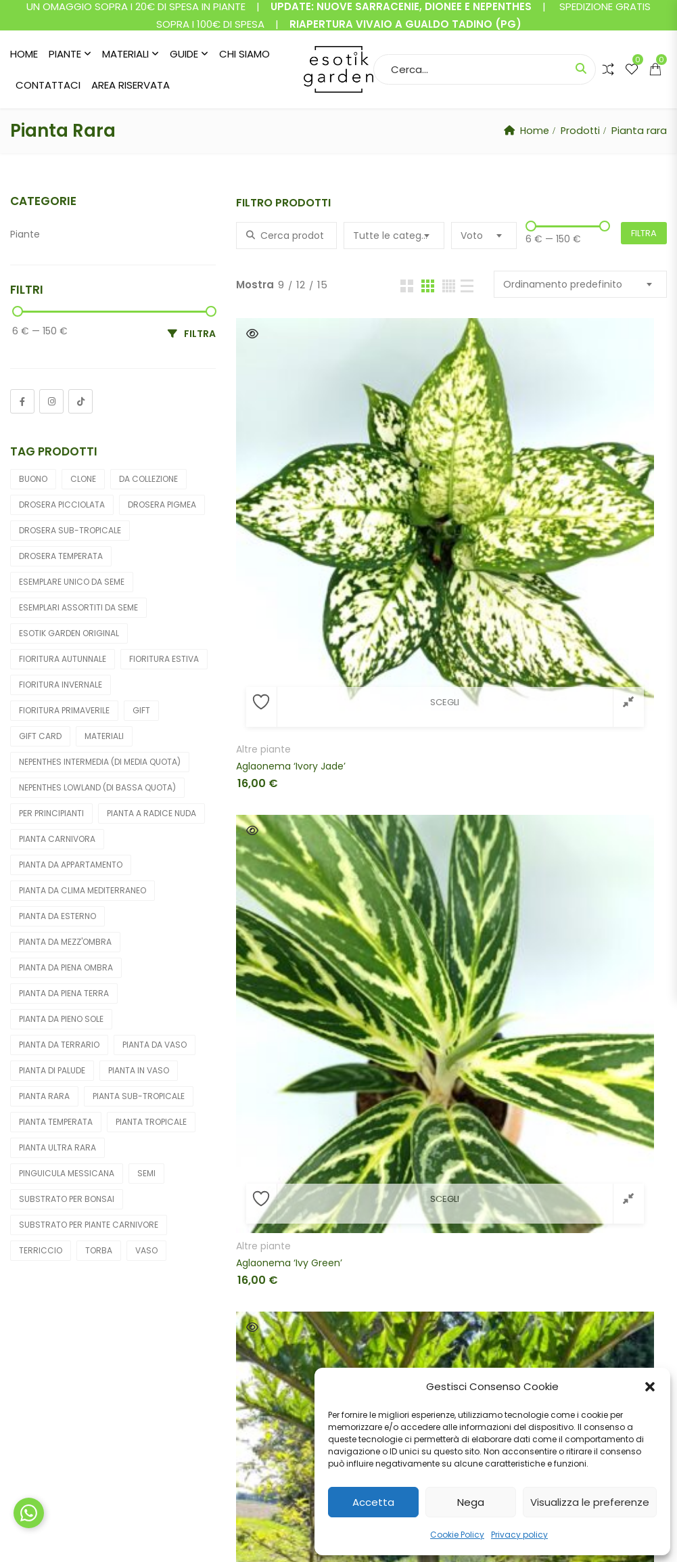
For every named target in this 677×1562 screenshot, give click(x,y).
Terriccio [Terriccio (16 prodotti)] (40, 1250)
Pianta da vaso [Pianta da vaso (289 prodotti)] (154, 1044)
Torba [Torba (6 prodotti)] (98, 1250)
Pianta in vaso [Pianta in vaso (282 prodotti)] (138, 1070)
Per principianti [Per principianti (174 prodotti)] (51, 813)
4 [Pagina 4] (481, 1211)
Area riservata (130, 85)
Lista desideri (222, 1405)
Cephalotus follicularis (580, 901)
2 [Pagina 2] (414, 1211)
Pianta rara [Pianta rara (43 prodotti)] (44, 1096)
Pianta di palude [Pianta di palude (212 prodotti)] (52, 1070)
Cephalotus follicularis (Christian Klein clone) (450, 1147)
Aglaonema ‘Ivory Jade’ (291, 485)
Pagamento (219, 1428)
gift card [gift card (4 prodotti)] (40, 736)
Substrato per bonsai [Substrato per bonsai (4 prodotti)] (66, 1199)
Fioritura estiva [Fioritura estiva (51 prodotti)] (164, 659)
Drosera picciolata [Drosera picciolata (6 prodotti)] (62, 504)
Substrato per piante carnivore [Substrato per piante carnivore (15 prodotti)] (88, 1224)
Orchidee (404, 901)
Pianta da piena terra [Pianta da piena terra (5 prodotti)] (64, 993)
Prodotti (579, 130)
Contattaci (48, 85)
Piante (65, 54)
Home (24, 54)
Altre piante (263, 468)
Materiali (125, 54)
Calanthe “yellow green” (438, 917)
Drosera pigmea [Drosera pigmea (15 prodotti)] (162, 504)
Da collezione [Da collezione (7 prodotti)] (148, 479)
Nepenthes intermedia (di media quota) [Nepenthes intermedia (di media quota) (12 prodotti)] (100, 761)
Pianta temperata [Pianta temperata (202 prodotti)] (56, 1122)
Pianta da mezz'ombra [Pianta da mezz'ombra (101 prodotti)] (65, 941)
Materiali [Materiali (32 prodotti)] (104, 736)
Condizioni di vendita (412, 1357)
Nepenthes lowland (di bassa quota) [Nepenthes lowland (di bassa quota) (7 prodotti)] (97, 787)
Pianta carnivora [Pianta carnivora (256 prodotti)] (57, 839)
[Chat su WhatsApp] (29, 1513)
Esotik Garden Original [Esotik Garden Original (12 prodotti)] (69, 633)
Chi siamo (244, 54)
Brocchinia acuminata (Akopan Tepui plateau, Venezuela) (450, 702)
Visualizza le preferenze (589, 1502)
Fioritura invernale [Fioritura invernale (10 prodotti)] (60, 684)
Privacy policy (519, 1534)
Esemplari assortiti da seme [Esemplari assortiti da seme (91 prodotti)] (78, 607)
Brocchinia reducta (281, 917)
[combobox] (394, 235)
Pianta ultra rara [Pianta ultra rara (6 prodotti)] (57, 1147)
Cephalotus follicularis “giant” (304, 1147)
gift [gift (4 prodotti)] (141, 710)
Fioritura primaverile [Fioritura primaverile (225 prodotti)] (64, 710)
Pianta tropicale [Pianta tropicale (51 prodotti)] (151, 1122)
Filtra (644, 233)
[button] (650, 1386)
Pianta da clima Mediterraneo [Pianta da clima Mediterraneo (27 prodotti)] (82, 890)
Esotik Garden (133, 1536)
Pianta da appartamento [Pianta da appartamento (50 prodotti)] (70, 864)
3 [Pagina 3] (447, 1211)
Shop (202, 1381)
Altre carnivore (416, 685)
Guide (184, 54)
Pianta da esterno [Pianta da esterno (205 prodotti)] (57, 916)
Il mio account (223, 1357)
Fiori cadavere (561, 468)
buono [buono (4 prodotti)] (33, 479)
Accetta (373, 1502)
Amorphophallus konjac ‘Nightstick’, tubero (597, 485)
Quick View (252, 333)
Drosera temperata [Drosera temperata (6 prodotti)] (61, 556)
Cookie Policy (457, 1534)
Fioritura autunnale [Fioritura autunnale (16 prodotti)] (62, 659)
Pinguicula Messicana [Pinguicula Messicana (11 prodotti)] (66, 1173)
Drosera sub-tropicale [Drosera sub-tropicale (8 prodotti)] (70, 530)
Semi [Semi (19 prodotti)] (146, 1173)
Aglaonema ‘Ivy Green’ (435, 485)
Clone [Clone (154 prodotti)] (83, 479)
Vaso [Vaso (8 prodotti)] (146, 1250)
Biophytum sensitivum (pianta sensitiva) (304, 702)
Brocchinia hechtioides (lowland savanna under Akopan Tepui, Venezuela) (597, 702)
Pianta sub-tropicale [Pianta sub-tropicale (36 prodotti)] (139, 1096)
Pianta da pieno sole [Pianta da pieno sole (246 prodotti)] (61, 1019)
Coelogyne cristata (573, 1147)
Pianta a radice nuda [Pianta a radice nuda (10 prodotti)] (151, 813)
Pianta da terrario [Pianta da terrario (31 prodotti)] (59, 1044)
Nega (470, 1502)
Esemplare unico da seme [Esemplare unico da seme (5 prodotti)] (71, 581)
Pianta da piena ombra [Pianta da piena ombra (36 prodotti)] (66, 967)
